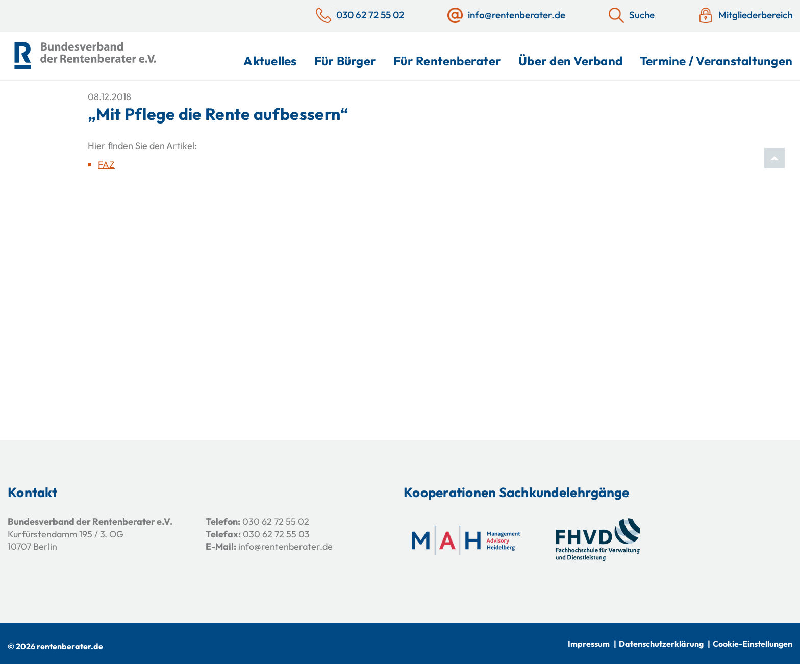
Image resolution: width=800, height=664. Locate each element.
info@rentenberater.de (285, 546)
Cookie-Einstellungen (752, 643)
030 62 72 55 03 (276, 534)
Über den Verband (570, 60)
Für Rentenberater (447, 60)
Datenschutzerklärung (661, 643)
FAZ (106, 164)
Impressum (589, 643)
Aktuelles (269, 60)
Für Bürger (345, 60)
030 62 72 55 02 (275, 521)
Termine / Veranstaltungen (716, 60)
